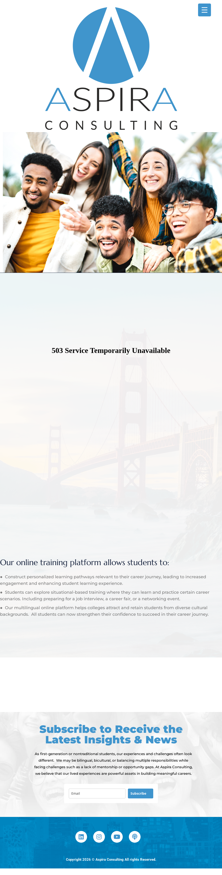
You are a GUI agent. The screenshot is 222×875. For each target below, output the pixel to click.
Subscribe (138, 793)
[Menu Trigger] (204, 10)
